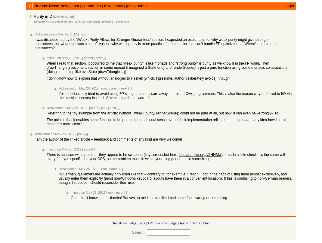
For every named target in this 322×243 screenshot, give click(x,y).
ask (107, 6)
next (83, 34)
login (290, 6)
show (118, 6)
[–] (88, 34)
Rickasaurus (43, 34)
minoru (52, 58)
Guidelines (119, 223)
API (150, 223)
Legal (173, 223)
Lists (141, 223)
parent (88, 58)
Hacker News (46, 6)
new (64, 6)
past (75, 6)
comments (91, 6)
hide (89, 21)
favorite (106, 21)
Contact (204, 223)
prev (104, 108)
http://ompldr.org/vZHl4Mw (200, 155)
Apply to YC (188, 223)
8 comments (121, 21)
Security (161, 223)
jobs (129, 6)
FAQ (132, 223)
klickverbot (56, 21)
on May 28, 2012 (74, 21)
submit (143, 6)
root (104, 88)
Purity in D (43, 16)
